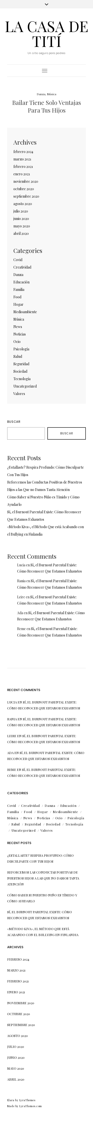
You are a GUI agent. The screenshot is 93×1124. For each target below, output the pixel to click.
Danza (41, 94)
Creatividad (22, 267)
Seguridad (21, 364)
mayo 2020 (21, 226)
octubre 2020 (23, 188)
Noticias (19, 334)
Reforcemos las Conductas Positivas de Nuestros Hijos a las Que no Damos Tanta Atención (43, 878)
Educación (21, 282)
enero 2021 (21, 174)
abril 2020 (21, 233)
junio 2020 (21, 218)
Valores (19, 393)
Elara (10, 1100)
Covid (17, 259)
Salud (17, 356)
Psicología (21, 349)
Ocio (17, 341)
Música (51, 94)
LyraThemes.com (30, 1106)
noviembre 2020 (25, 181)
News (17, 326)
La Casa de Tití (46, 33)
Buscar (14, 422)
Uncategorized (25, 386)
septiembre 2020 (26, 196)
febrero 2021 (23, 166)
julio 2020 (20, 211)
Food (17, 297)
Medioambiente (25, 311)
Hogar (18, 304)
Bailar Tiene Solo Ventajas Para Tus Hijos (46, 106)
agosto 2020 (22, 203)
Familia (18, 289)
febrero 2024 (23, 151)
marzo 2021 (22, 159)
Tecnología (22, 378)
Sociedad (20, 371)
